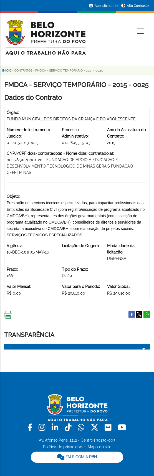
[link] (30, 427)
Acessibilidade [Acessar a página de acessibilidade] (106, 6)
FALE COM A (77, 457)
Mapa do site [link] (99, 447)
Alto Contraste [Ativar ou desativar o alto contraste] (138, 6)
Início (6, 70)
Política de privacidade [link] (64, 447)
